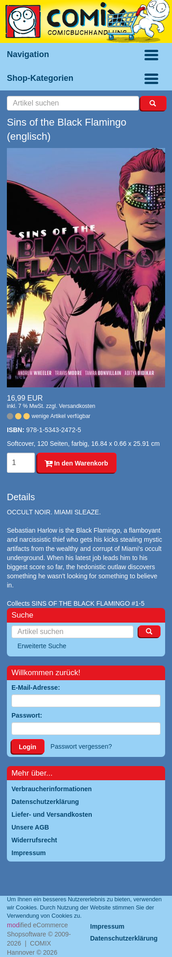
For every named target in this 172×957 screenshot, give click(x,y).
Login (27, 747)
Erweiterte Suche (42, 646)
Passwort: (26, 715)
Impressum (107, 926)
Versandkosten (77, 406)
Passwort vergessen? (81, 746)
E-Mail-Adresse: (35, 687)
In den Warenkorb (76, 463)
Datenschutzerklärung (124, 938)
